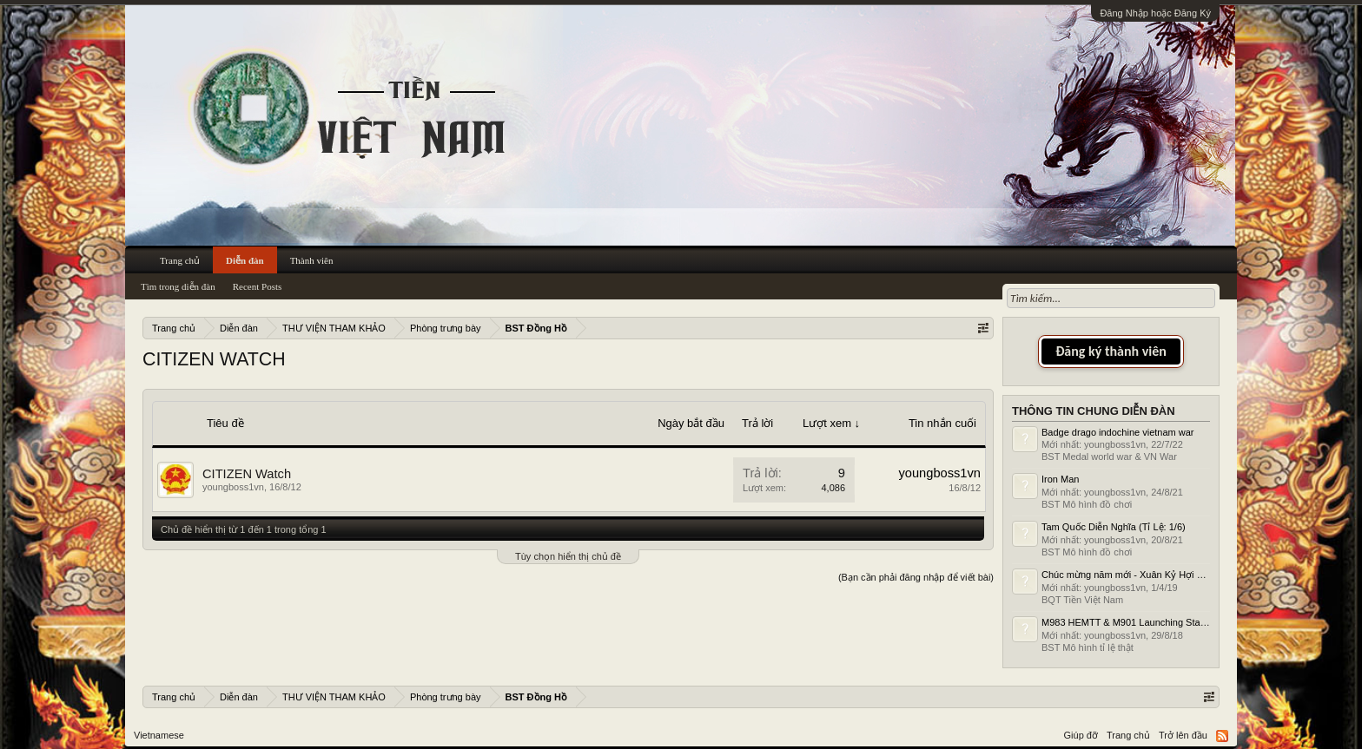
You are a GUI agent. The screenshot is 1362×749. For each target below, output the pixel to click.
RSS (1222, 736)
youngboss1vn (233, 487)
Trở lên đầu (1183, 735)
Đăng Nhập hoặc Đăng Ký (1155, 13)
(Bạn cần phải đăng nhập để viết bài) (916, 577)
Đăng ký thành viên (1111, 351)
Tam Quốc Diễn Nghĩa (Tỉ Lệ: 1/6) (1113, 527)
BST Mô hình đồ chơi (1086, 504)
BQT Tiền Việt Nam (1082, 600)
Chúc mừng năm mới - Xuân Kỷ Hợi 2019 (1129, 574)
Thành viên (312, 260)
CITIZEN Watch (246, 474)
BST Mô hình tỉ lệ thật (1087, 647)
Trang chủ (180, 260)
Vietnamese (159, 735)
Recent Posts (257, 286)
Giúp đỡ (1081, 735)
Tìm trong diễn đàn (178, 286)
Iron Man (1060, 479)
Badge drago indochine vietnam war (1117, 432)
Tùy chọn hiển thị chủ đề (568, 556)
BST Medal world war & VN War (1109, 456)
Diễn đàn (245, 260)
